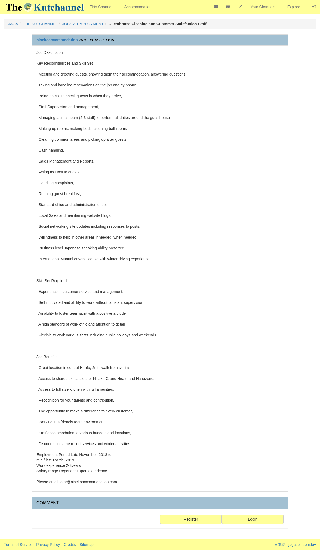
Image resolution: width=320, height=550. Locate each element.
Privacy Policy (48, 544)
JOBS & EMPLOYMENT (83, 24)
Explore (295, 7)
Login (252, 519)
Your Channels (264, 7)
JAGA (13, 24)
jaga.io (294, 544)
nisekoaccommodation (57, 40)
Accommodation (137, 7)
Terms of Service (18, 544)
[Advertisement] (245, 131)
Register (191, 519)
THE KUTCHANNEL (40, 24)
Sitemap (86, 544)
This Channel (103, 7)
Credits (70, 544)
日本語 (279, 544)
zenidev (309, 544)
